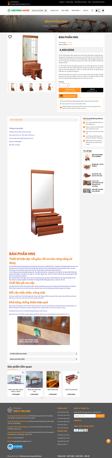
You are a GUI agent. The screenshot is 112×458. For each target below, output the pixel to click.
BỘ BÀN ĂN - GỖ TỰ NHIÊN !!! (98, 165)
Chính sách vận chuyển (63, 418)
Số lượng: (61, 81)
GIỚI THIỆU (65, 10)
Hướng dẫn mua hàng (63, 435)
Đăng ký (62, 2)
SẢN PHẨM (75, 10)
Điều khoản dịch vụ (62, 444)
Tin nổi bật (87, 151)
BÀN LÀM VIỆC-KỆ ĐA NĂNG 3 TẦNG (16, 390)
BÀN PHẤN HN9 (53, 389)
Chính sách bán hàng (63, 412)
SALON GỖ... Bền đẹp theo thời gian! (97, 174)
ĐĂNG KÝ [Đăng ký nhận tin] (100, 416)
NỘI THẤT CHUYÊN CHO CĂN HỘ (97, 190)
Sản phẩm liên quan (19, 366)
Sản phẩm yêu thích (98, 2)
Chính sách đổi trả (62, 424)
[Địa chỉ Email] (89, 416)
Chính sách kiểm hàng (63, 421)
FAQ (89, 2)
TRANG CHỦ (54, 10)
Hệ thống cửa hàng (80, 2)
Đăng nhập (69, 2)
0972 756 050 (22, 411)
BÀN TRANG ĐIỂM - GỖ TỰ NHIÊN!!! (97, 155)
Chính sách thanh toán (63, 415)
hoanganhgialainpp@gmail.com (21, 441)
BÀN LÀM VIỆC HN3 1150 (34, 390)
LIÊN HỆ (85, 10)
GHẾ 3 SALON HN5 (71, 389)
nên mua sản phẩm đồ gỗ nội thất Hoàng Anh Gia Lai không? (97, 183)
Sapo (39, 456)
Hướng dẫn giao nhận (63, 441)
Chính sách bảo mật (62, 428)
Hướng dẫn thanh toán (63, 438)
